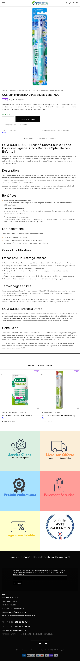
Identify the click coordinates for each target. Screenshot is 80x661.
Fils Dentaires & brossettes (18, 412)
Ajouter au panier (28, 119)
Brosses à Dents (24, 90)
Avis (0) (53, 138)
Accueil (4, 90)
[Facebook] (34, 643)
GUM (5, 145)
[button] (38, 408)
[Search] (67, 3)
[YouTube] (46, 643)
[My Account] (70, 3)
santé (65, 156)
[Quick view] (2, 375)
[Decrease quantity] (3, 119)
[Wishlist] (74, 3)
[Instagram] (40, 643)
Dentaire (13, 90)
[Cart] (77, 3)
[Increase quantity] (12, 119)
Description (29, 138)
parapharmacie (17, 318)
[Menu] (3, 3)
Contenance (42, 138)
